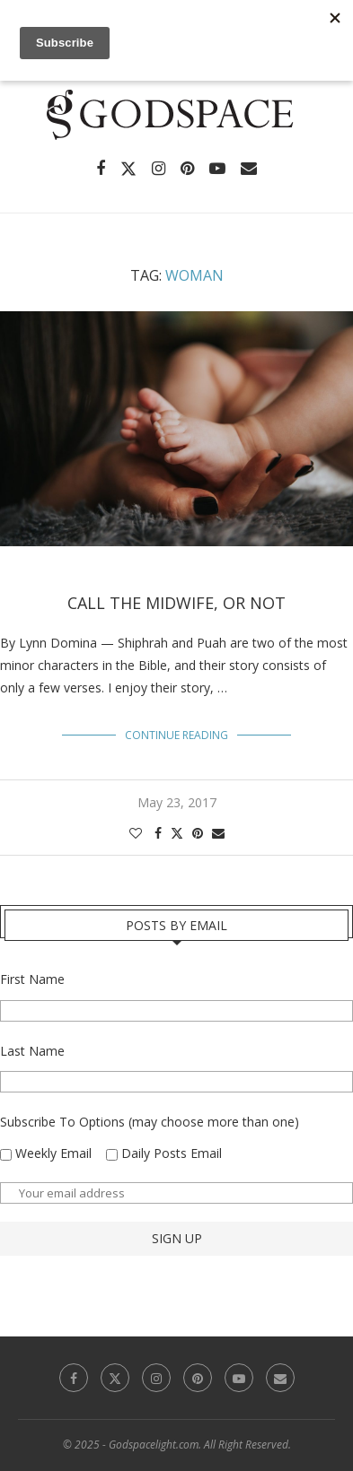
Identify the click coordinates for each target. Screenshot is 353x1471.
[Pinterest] (187, 169)
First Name (32, 979)
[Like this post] (135, 832)
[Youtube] (217, 169)
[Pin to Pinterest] (197, 832)
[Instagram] (158, 169)
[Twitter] (128, 169)
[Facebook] (100, 169)
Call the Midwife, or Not (176, 603)
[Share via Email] (218, 832)
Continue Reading (176, 735)
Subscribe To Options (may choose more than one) (149, 1121)
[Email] (249, 169)
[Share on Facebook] (158, 832)
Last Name (32, 1050)
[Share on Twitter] (177, 832)
